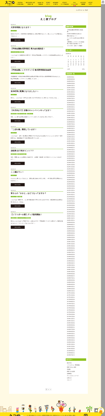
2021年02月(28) (71, 211)
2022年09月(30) (71, 171)
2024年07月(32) (71, 124)
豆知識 (19, 196)
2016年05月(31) (71, 333)
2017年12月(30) (71, 293)
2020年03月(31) (71, 235)
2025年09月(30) (71, 94)
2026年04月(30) (71, 79)
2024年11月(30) (71, 115)
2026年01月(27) (71, 85)
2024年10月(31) (71, 117)
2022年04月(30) (71, 181)
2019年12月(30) (71, 241)
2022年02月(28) (71, 186)
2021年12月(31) (71, 190)
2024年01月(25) (71, 137)
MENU (103, 2)
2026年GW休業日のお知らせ (74, 33)
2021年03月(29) (71, 209)
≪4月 (68, 69)
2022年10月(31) (71, 169)
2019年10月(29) (71, 246)
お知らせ (30, 113)
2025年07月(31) (71, 98)
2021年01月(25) (71, 213)
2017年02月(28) (71, 314)
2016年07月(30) (71, 329)
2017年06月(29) (71, 305)
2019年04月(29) (71, 258)
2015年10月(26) (71, 348)
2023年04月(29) (71, 156)
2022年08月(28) (71, 173)
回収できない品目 (71, 367)
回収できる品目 (22, 113)
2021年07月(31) (71, 201)
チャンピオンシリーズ (72, 375)
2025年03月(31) (71, 107)
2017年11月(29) (71, 295)
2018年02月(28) (71, 288)
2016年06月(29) (71, 331)
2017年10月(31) (71, 297)
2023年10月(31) (71, 143)
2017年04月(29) (71, 310)
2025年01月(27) (71, 111)
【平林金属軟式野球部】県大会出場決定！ (28, 49)
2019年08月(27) (71, 250)
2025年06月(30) (71, 100)
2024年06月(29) (71, 126)
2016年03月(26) (71, 338)
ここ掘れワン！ (17, 172)
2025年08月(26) (71, 96)
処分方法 (14, 113)
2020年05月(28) (71, 231)
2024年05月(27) (71, 128)
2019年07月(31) (71, 252)
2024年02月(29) (71, 134)
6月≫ (83, 69)
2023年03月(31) (71, 158)
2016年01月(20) (71, 342)
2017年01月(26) (71, 316)
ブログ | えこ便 (10, 3)
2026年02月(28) (71, 83)
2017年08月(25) (71, 301)
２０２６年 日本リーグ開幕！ (75, 45)
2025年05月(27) (71, 102)
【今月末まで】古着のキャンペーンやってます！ (31, 110)
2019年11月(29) (71, 243)
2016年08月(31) (71, 327)
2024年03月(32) (71, 132)
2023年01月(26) (71, 162)
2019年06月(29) (71, 254)
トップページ (79, 10)
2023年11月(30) (71, 141)
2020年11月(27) (71, 218)
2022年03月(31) (71, 184)
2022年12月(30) (71, 164)
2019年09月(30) (71, 248)
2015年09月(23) (71, 350)
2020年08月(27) (71, 224)
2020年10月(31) (71, 220)
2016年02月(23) (71, 340)
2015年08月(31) (71, 352)
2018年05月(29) (71, 282)
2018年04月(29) (71, 284)
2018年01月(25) (71, 290)
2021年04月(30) (71, 207)
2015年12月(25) (71, 344)
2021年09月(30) (71, 196)
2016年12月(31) (71, 318)
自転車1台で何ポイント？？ (22, 151)
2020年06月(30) (71, 228)
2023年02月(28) (71, 160)
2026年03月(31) (71, 81)
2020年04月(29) (71, 233)
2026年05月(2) (70, 77)
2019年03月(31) (71, 261)
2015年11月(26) (71, 346)
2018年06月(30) (71, 280)
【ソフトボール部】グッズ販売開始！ (26, 215)
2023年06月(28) (71, 151)
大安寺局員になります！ (21, 27)
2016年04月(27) (71, 335)
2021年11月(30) (71, 192)
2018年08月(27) (71, 276)
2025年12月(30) (71, 87)
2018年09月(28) (71, 273)
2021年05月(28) (71, 205)
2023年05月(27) (71, 154)
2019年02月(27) (71, 263)
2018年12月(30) (71, 267)
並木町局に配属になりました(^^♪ (24, 91)
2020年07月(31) (71, 226)
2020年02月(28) (71, 237)
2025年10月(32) (71, 92)
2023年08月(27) (71, 147)
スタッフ (14, 30)
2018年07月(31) (71, 278)
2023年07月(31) (71, 149)
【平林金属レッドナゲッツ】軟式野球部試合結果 (31, 70)
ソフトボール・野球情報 (17, 52)
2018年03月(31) (71, 286)
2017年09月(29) (71, 299)
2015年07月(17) (71, 355)
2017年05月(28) (71, 308)
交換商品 (69, 373)
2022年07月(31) (71, 175)
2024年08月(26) (71, 122)
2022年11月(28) (71, 166)
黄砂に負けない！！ (72, 36)
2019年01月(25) (71, 265)
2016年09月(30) (71, 325)
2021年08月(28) (71, 199)
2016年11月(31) (71, 320)
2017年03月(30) (71, 312)
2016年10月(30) (71, 323)
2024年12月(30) (71, 113)
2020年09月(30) (71, 222)
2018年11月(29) (71, 269)
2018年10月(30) (71, 271)
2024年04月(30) (71, 130)
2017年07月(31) (71, 303)
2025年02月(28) (71, 109)
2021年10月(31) (71, 194)
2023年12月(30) (71, 139)
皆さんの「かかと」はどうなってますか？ (28, 193)
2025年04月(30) (71, 104)
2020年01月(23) (71, 239)
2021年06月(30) (71, 203)
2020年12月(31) (71, 216)
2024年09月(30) (71, 119)
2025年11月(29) (71, 89)
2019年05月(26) (71, 256)
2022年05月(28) (71, 179)
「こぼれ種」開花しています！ (24, 129)
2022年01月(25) (71, 188)
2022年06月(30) (71, 177)
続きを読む (18, 40)
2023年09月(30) (71, 145)
